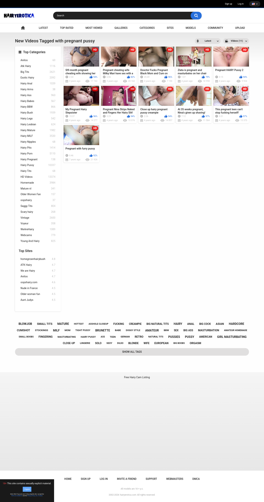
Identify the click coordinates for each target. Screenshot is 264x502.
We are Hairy (38, 270)
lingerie (85, 343)
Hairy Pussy (38, 165)
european (161, 343)
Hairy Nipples (38, 141)
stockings (41, 330)
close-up (69, 343)
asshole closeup (98, 324)
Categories (147, 27)
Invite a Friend (127, 478)
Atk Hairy (38, 66)
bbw (166, 330)
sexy (109, 343)
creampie (135, 323)
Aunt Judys (38, 300)
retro (139, 336)
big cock (205, 323)
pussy (189, 337)
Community (215, 27)
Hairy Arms (38, 89)
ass (103, 336)
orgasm (195, 343)
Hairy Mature (38, 130)
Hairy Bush (38, 112)
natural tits (155, 336)
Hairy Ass (38, 95)
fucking (118, 323)
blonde (133, 343)
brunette (102, 330)
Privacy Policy (31, 495)
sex (176, 330)
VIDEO (22, 28)
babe (118, 330)
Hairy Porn (38, 153)
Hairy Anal (38, 83)
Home (68, 478)
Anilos (38, 60)
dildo (120, 343)
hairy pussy (88, 336)
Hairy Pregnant (38, 159)
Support (151, 478)
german (125, 336)
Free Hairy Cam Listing (137, 377)
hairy (178, 324)
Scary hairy (38, 211)
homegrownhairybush (38, 259)
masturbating (67, 336)
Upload (240, 27)
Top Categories (34, 52)
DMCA (196, 478)
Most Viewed (93, 27)
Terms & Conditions (16, 495)
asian (220, 324)
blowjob (25, 324)
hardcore (236, 324)
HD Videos (38, 176)
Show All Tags (132, 351)
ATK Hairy (38, 264)
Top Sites (25, 251)
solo (98, 343)
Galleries (121, 27)
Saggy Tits (38, 206)
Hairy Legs (38, 118)
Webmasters (174, 478)
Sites (170, 27)
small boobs (26, 336)
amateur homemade (235, 330)
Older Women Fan (38, 194)
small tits (44, 324)
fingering (45, 336)
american (205, 336)
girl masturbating (232, 337)
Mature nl (38, 188)
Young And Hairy (38, 241)
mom (67, 330)
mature (63, 324)
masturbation (208, 330)
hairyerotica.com (128, 495)
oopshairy (38, 200)
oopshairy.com (38, 282)
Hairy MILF (38, 136)
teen (113, 336)
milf (56, 330)
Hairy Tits (38, 171)
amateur (152, 330)
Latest (43, 27)
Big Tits (38, 72)
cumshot (23, 330)
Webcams (38, 235)
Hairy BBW (38, 106)
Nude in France (38, 288)
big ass (188, 330)
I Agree (27, 489)
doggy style (133, 330)
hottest (79, 324)
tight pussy (82, 330)
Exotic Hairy (38, 77)
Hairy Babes (38, 101)
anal (190, 324)
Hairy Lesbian (38, 124)
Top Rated (66, 27)
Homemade (38, 182)
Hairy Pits (38, 147)
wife (146, 343)
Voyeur (38, 223)
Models (191, 27)
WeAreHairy (38, 229)
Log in (241, 4)
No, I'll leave (39, 495)
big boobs (179, 343)
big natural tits (157, 323)
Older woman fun (38, 294)
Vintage (38, 217)
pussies (174, 337)
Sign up (228, 4)
